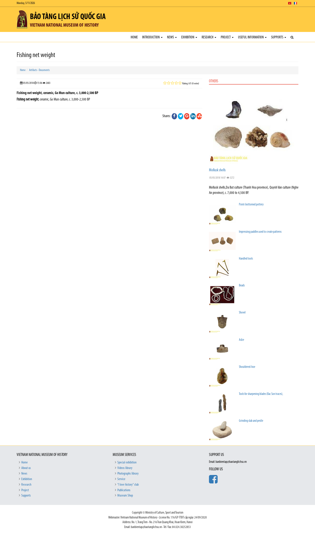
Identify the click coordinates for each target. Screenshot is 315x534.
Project (227, 37)
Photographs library (128, 473)
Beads (242, 285)
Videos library (124, 468)
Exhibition (189, 37)
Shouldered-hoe (247, 367)
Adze (241, 340)
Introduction (152, 37)
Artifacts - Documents (39, 70)
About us (26, 468)
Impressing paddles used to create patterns (260, 232)
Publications (123, 490)
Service (121, 479)
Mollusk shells (217, 170)
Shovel (242, 312)
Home (134, 37)
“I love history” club (128, 485)
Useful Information (252, 37)
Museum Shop (125, 495)
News (172, 37)
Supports (278, 37)
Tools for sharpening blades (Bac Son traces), (261, 394)
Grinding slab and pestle (251, 421)
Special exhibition (126, 462)
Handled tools (246, 258)
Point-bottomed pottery (251, 204)
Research (209, 37)
